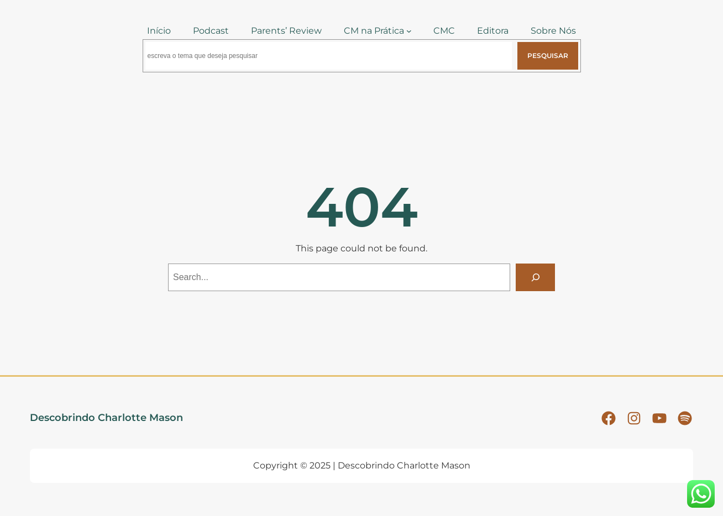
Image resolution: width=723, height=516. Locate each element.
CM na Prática (374, 30)
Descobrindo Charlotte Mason (106, 418)
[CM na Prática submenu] (409, 31)
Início (159, 30)
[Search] (535, 277)
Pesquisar (547, 55)
